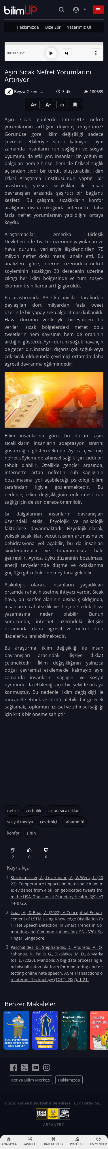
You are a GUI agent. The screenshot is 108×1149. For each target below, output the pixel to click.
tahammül (74, 821)
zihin (31, 833)
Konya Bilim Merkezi (30, 1080)
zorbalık (33, 810)
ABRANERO (54, 1124)
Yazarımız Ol (79, 27)
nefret (13, 810)
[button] (96, 53)
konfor (13, 833)
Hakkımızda (28, 27)
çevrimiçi (48, 821)
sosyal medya (20, 821)
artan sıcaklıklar (63, 810)
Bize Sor (53, 27)
